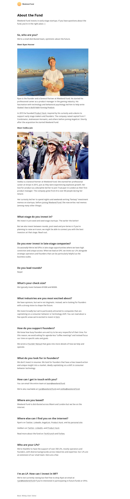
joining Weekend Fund (51, 202)
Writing (24, 496)
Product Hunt (40, 113)
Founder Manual (35, 344)
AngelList (46, 422)
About (19, 496)
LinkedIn (37, 422)
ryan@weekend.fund (47, 389)
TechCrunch (49, 433)
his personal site (75, 422)
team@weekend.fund (56, 383)
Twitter (29, 422)
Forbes (61, 433)
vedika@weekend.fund (70, 389)
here (58, 317)
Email (29, 496)
